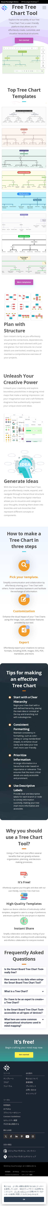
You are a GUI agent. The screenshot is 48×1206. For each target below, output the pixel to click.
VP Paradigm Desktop (30, 2)
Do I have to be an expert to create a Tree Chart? (23, 1001)
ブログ (6, 1082)
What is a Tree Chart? (16, 991)
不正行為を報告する (11, 1124)
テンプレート (8, 1078)
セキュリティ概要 (10, 1120)
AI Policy (7, 1109)
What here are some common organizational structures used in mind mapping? (22, 1022)
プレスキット (31, 1086)
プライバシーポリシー (12, 1112)
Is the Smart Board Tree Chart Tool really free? (23, 971)
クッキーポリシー (21, 1192)
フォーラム (7, 1086)
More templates (24, 282)
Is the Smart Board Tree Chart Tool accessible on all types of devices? (23, 1011)
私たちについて (32, 1078)
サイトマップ (31, 1093)
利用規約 (6, 1105)
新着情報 (29, 1082)
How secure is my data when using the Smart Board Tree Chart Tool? (23, 981)
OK (24, 1199)
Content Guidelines (11, 1116)
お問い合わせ (31, 1090)
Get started (24, 40)
